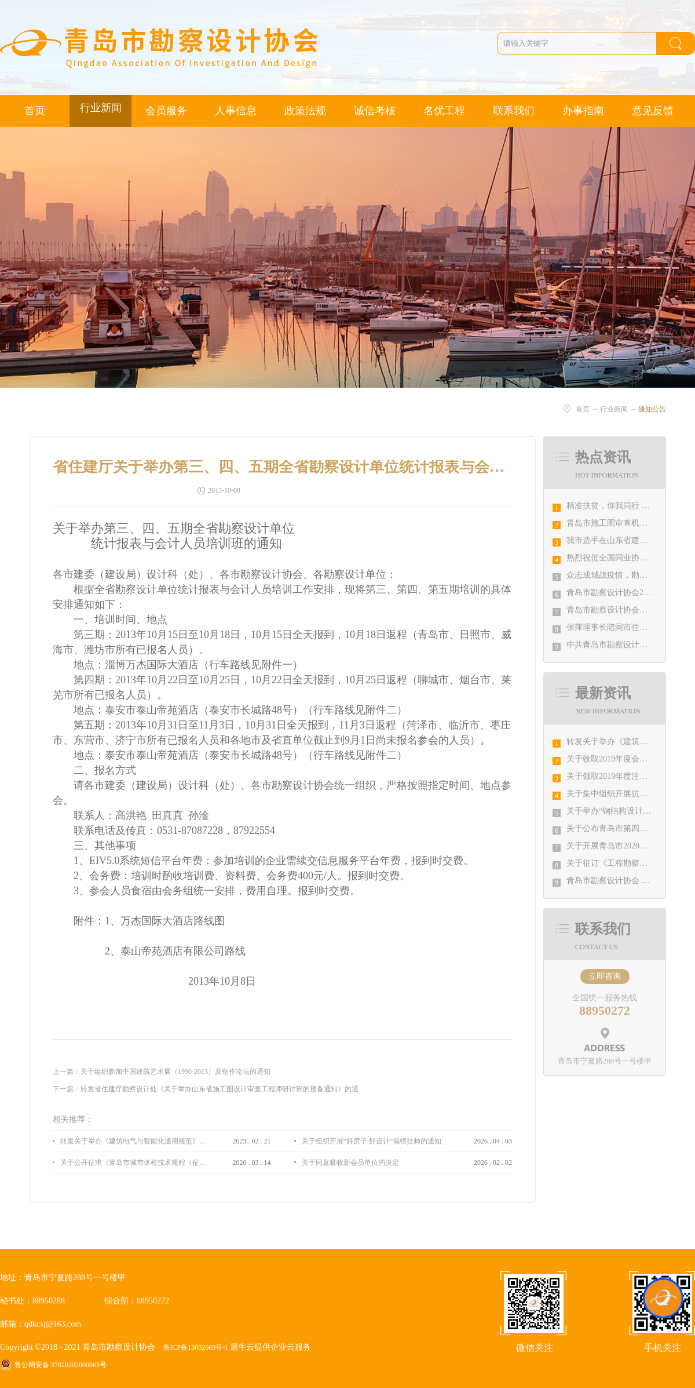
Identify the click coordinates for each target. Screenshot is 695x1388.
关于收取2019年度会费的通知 (619, 759)
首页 (34, 110)
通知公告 (652, 409)
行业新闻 (614, 409)
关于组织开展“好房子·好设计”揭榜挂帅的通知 (372, 1141)
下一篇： (206, 1089)
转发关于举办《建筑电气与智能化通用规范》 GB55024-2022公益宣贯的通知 (133, 1141)
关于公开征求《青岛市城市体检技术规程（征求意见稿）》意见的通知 (133, 1163)
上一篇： (161, 1072)
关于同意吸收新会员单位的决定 (350, 1163)
